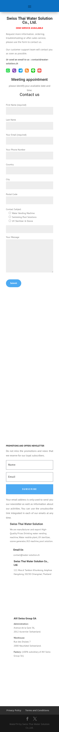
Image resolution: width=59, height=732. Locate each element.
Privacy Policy (13, 710)
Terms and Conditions (37, 710)
